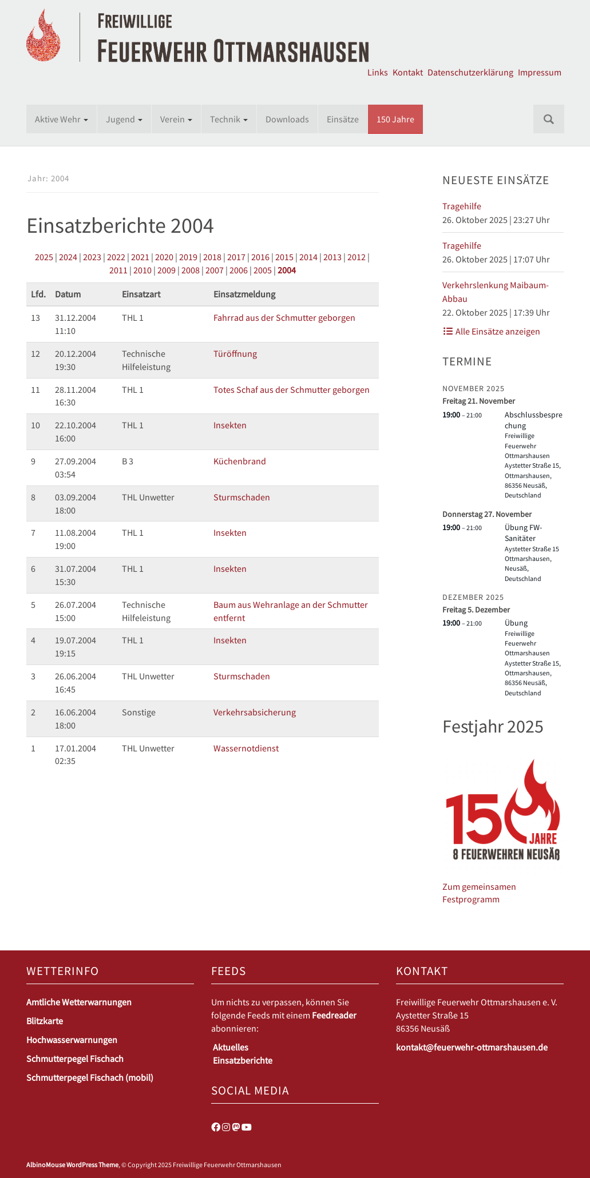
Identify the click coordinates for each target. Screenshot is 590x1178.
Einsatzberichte (242, 1060)
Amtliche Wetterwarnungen (79, 1002)
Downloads (287, 119)
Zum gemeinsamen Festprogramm (479, 893)
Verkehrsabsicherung (254, 712)
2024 (68, 256)
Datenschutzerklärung (470, 72)
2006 (238, 270)
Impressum (539, 72)
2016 (260, 256)
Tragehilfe (461, 206)
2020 (164, 256)
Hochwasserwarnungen (71, 1039)
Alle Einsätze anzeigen (491, 331)
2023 (92, 256)
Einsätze (343, 119)
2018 (212, 256)
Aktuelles (230, 1047)
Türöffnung (235, 353)
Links (377, 72)
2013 (332, 256)
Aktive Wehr (61, 119)
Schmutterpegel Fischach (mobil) (89, 1077)
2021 (140, 256)
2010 (142, 270)
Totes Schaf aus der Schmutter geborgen (291, 389)
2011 (118, 270)
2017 (236, 256)
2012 (356, 256)
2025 (44, 256)
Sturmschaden (241, 497)
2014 (308, 256)
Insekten (230, 425)
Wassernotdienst (246, 748)
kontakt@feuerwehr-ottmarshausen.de (472, 1047)
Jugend (124, 119)
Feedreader (334, 1015)
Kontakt (408, 72)
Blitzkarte (44, 1020)
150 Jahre (395, 119)
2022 (116, 256)
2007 (214, 270)
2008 (190, 270)
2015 (284, 256)
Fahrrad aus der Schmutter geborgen (284, 317)
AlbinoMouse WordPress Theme (72, 1164)
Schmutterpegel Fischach (75, 1058)
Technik (229, 119)
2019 (188, 256)
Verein (176, 119)
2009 (166, 270)
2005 (263, 270)
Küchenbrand (239, 461)
